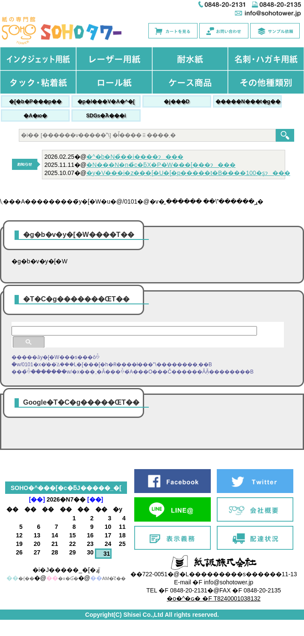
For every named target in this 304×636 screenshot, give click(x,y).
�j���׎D (176, 102)
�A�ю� (35, 116)
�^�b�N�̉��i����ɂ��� (134, 156)
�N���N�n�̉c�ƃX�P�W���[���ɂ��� (161, 164)
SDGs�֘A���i (106, 116)
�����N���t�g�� (247, 102)
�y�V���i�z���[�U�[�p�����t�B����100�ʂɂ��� (188, 172)
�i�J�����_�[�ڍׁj (66, 569)
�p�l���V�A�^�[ (106, 102)
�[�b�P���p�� (35, 102)
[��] (37, 499)
